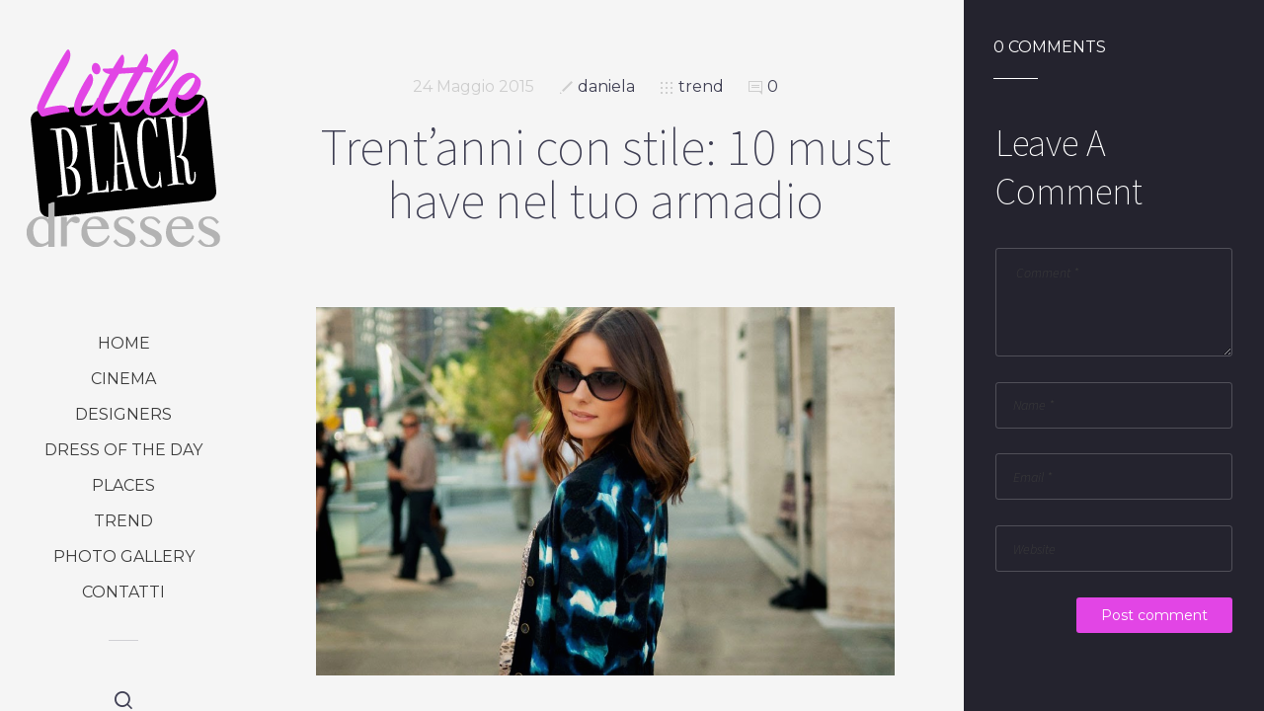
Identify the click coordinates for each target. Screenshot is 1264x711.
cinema (123, 378)
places (123, 485)
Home (124, 343)
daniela (606, 86)
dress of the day (123, 449)
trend (123, 521)
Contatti (123, 592)
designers (123, 414)
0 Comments (1049, 47)
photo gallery (124, 556)
